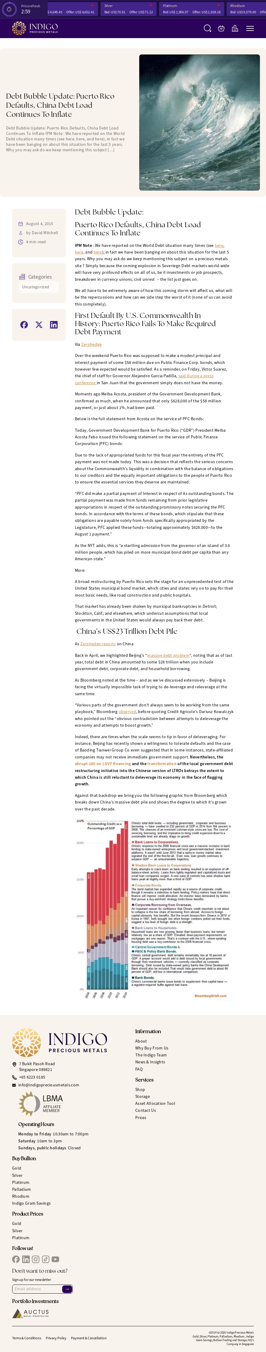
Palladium (21, 1189)
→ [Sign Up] (67, 1289)
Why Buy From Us (151, 1048)
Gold (48, 6)
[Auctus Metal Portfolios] (30, 1313)
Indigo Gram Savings (31, 1203)
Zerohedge (91, 344)
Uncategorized (35, 287)
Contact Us (145, 1110)
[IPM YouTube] (55, 1259)
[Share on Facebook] (24, 325)
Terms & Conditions (26, 1338)
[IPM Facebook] (16, 1259)
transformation (162, 764)
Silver (116, 6)
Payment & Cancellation (88, 1338)
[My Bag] (221, 28)
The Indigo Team (151, 1055)
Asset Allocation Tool (155, 1103)
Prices (140, 1118)
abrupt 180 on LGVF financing (103, 764)
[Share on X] (39, 325)
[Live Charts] (235, 28)
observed (127, 712)
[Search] (207, 28)
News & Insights (150, 1062)
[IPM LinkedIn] (26, 1259)
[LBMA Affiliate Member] (74, 1103)
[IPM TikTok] (45, 1259)
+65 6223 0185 (32, 1077)
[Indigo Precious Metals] (35, 28)
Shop (140, 1089)
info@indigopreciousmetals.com (48, 1085)
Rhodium (245, 6)
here (219, 245)
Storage (142, 1096)
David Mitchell (45, 233)
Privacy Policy (56, 1338)
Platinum (178, 6)
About (141, 1041)
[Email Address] (42, 1289)
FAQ (139, 1069)
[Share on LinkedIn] (54, 325)
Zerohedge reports (98, 644)
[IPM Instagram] (35, 1259)
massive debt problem (168, 655)
